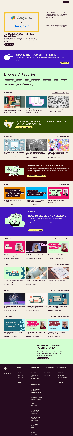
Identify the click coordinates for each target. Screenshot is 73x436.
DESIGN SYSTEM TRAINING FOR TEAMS (35, 421)
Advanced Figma (35, 378)
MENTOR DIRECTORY (62, 382)
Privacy (19, 379)
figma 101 (33, 430)
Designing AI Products (36, 397)
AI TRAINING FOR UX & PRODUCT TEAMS (35, 411)
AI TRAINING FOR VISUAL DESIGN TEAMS (36, 414)
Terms (19, 382)
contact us (47, 375)
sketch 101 (33, 427)
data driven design (35, 395)
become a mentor (62, 375)
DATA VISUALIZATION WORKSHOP (35, 418)
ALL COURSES (34, 434)
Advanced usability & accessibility (36, 382)
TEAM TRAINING (61, 372)
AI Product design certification (35, 390)
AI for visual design (35, 384)
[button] (36, 2)
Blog (5, 9)
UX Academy (34, 372)
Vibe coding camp (35, 405)
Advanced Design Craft (35, 376)
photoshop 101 (34, 432)
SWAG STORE (20, 375)
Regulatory (20, 377)
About (19, 372)
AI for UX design (34, 386)
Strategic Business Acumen (35, 403)
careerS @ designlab (63, 377)
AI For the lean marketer (34, 425)
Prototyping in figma (36, 399)
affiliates (60, 379)
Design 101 (33, 408)
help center (47, 372)
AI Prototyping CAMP (36, 392)
